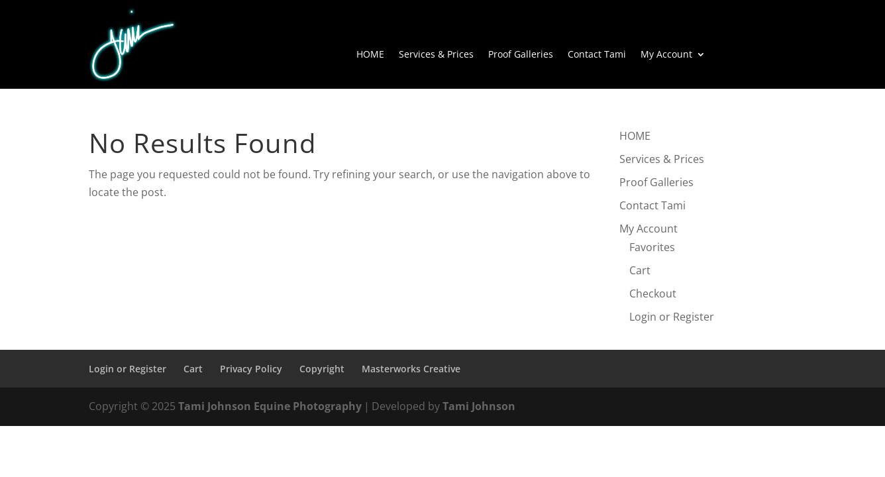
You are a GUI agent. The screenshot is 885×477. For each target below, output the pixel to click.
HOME (370, 55)
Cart (640, 270)
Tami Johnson (479, 406)
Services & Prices (436, 55)
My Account (666, 55)
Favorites (652, 247)
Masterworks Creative (411, 368)
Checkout (652, 293)
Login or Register (671, 316)
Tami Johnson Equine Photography (270, 406)
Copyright (321, 368)
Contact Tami (597, 55)
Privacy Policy (251, 368)
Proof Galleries (520, 55)
